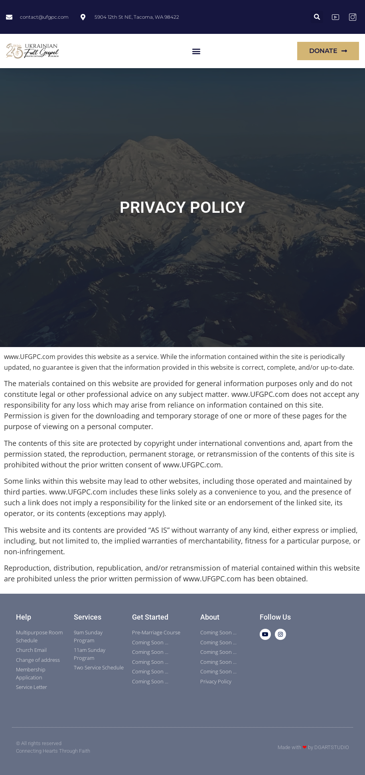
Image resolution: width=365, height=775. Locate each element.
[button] (317, 17)
